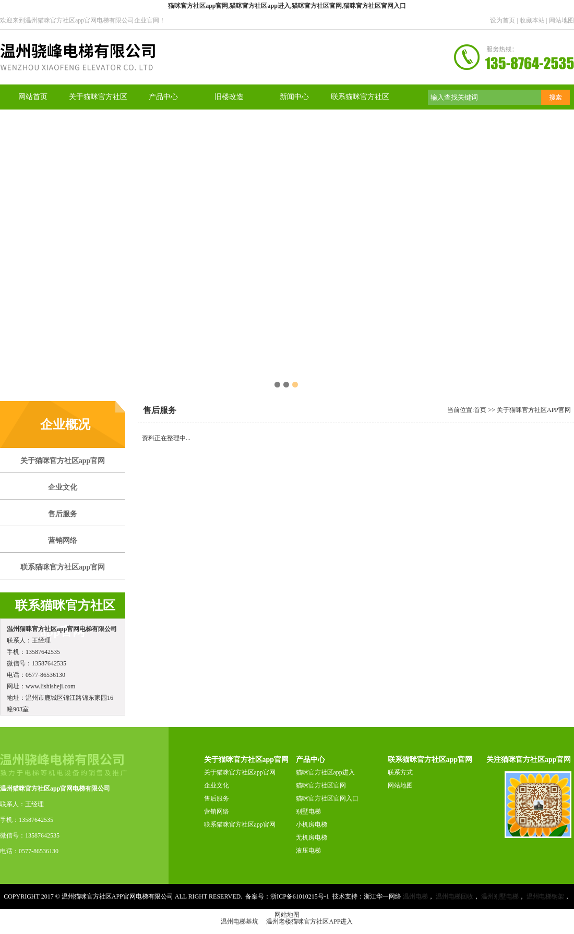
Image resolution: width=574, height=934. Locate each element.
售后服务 (216, 798)
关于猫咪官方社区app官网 (534, 410)
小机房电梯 (311, 824)
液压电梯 (308, 850)
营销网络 (216, 811)
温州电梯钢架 (545, 896)
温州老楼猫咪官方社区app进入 (309, 921)
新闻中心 (294, 97)
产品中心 (163, 97)
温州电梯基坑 (239, 921)
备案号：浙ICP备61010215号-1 (287, 896)
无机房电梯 (311, 837)
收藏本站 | (534, 20)
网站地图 (561, 20)
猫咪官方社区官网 (321, 785)
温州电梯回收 (454, 896)
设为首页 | (504, 20)
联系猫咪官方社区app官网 (240, 824)
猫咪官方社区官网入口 (327, 798)
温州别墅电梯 (500, 896)
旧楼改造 (229, 97)
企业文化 (216, 785)
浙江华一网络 (382, 896)
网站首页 (32, 97)
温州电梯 (415, 896)
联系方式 (400, 772)
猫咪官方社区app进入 (325, 772)
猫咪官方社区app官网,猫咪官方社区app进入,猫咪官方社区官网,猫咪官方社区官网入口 (287, 5)
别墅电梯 (308, 811)
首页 (480, 410)
